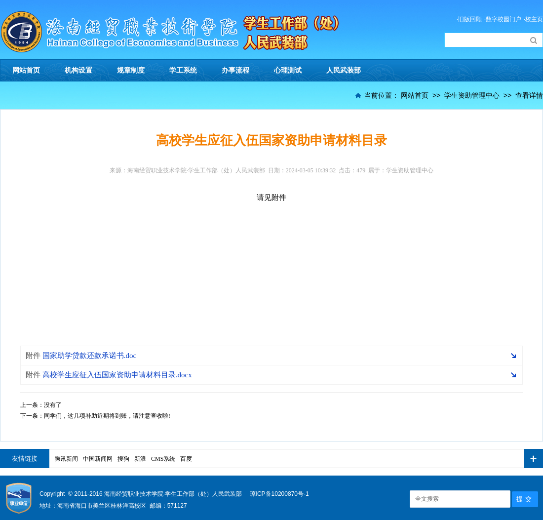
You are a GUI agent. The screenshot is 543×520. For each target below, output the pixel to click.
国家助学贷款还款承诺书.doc (81, 356)
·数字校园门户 (502, 19)
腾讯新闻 (66, 458)
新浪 (140, 458)
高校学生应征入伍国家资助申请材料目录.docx (109, 375)
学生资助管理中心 (472, 95)
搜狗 (123, 458)
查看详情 (529, 95)
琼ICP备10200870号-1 (279, 493)
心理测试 (288, 70)
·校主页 (533, 19)
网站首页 (26, 70)
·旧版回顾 (469, 19)
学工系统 (183, 70)
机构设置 (78, 70)
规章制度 (131, 70)
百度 (186, 458)
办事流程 (235, 70)
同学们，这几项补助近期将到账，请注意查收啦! (107, 415)
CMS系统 (163, 458)
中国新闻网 (98, 458)
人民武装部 (343, 70)
